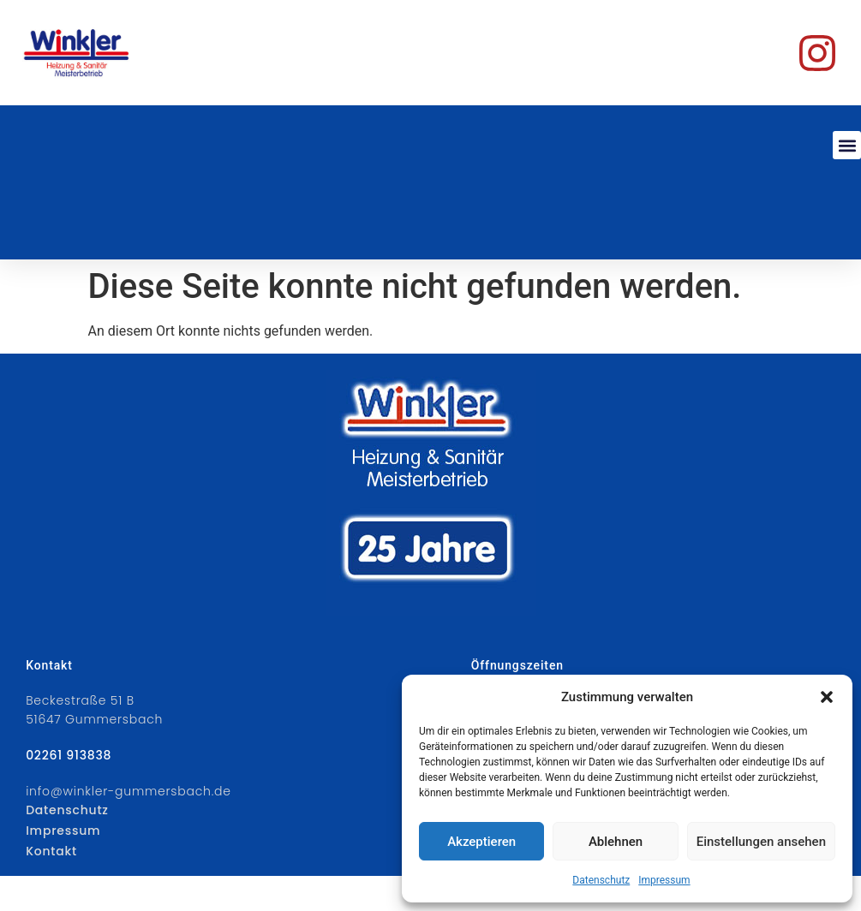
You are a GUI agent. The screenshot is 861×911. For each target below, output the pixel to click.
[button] (826, 697)
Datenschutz (601, 880)
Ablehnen (616, 841)
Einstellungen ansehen (761, 841)
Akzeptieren (481, 841)
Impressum (664, 880)
